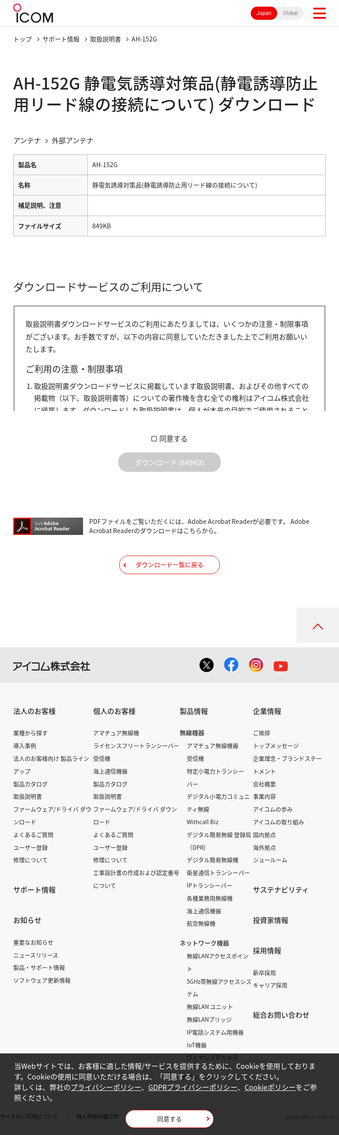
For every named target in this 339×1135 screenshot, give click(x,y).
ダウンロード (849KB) (169, 462)
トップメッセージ (276, 745)
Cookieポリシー (270, 1087)
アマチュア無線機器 (212, 745)
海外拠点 (264, 847)
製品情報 (194, 711)
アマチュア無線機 (116, 732)
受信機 (101, 758)
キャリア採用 (270, 985)
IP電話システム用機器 (215, 1032)
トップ (22, 38)
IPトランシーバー (209, 885)
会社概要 (264, 784)
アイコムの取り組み (278, 822)
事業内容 (264, 796)
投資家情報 (270, 920)
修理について (30, 859)
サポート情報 (60, 38)
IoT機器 (197, 1045)
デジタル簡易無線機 (212, 859)
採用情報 (267, 950)
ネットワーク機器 (204, 942)
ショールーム (270, 859)
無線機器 (192, 732)
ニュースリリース (35, 955)
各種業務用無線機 (210, 898)
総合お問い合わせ (281, 1014)
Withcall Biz (202, 822)
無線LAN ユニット (210, 1006)
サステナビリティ (281, 889)
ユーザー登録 (30, 847)
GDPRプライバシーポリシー (192, 1087)
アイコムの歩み (273, 809)
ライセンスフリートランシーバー (136, 745)
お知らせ (27, 920)
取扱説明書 (105, 38)
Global (290, 13)
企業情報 (267, 711)
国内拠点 (264, 834)
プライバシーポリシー (106, 1087)
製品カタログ (30, 784)
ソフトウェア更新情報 (42, 980)
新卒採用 (264, 972)
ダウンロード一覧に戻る (169, 564)
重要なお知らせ (33, 942)
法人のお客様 (34, 711)
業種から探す (30, 732)
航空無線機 (201, 923)
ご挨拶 (261, 732)
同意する (173, 438)
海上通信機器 (110, 771)
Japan (263, 13)
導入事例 (24, 745)
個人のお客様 (114, 711)
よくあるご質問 (33, 834)
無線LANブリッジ (209, 1019)
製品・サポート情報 (39, 967)
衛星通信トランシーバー (218, 872)
